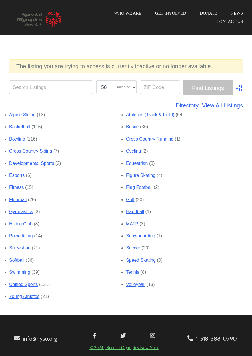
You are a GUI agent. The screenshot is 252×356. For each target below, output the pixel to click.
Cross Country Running (149, 139)
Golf (130, 199)
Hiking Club (21, 223)
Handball (135, 211)
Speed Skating (141, 260)
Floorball (18, 199)
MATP (132, 223)
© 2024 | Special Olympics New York (124, 347)
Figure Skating (140, 175)
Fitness (16, 187)
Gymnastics (21, 211)
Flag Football (139, 187)
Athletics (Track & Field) (150, 114)
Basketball (19, 126)
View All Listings (222, 105)
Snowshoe (20, 247)
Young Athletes (24, 296)
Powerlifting (21, 235)
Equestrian (137, 163)
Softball (16, 260)
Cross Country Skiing (30, 151)
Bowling (17, 139)
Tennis (132, 272)
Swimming (19, 272)
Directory (187, 105)
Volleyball (135, 284)
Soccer (133, 247)
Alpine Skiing (22, 114)
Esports (17, 175)
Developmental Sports (31, 163)
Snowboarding (140, 235)
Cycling (133, 151)
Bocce (132, 126)
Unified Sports (23, 284)
